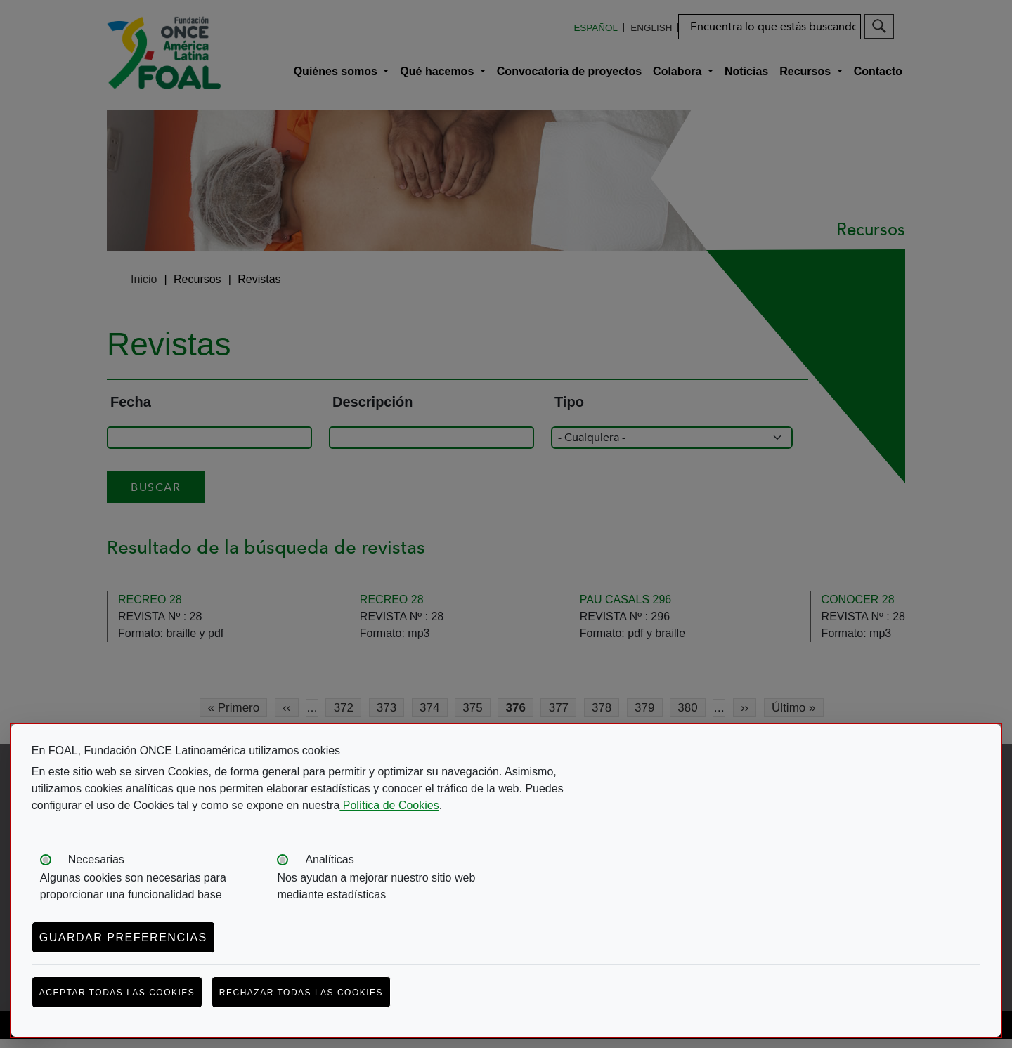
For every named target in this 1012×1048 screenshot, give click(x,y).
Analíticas (329, 859)
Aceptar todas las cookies (117, 992)
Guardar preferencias (123, 937)
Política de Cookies (389, 805)
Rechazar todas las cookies (301, 992)
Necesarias (96, 859)
